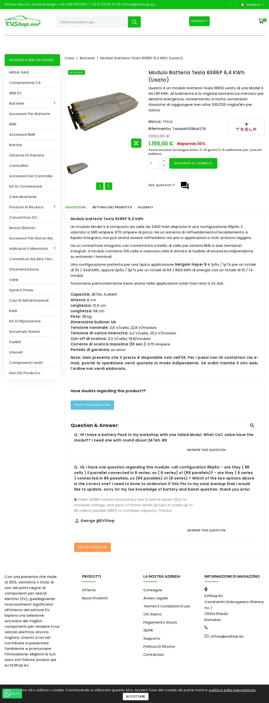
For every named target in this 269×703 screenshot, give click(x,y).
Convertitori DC (23, 217)
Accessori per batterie (29, 113)
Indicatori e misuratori (29, 248)
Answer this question (206, 452)
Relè (13, 310)
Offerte (89, 592)
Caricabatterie (22, 196)
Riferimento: (160, 128)
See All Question (92, 549)
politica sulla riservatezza (232, 690)
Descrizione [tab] (81, 208)
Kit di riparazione (25, 321)
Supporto (151, 640)
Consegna (152, 592)
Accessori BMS (22, 134)
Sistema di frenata (26, 155)
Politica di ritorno (159, 649)
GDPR (148, 632)
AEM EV (15, 93)
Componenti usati (26, 362)
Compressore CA (25, 82)
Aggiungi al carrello (193, 163)
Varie (14, 279)
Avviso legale (155, 600)
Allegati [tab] (166, 208)
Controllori (18, 165)
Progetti (198, 21)
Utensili (15, 352)
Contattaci (153, 657)
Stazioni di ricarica (27, 207)
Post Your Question (92, 407)
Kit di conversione (25, 186)
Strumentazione (24, 269)
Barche (15, 144)
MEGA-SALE (19, 72)
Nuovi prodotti (95, 600)
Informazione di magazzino (232, 579)
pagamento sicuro (160, 624)
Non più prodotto (24, 373)
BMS (13, 124)
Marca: (155, 121)
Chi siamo (152, 616)
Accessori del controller (31, 176)
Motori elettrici (22, 227)
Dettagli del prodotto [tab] (125, 208)
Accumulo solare (24, 331)
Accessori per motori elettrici (34, 238)
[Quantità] (154, 163)
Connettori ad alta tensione (34, 258)
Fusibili (15, 341)
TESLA (168, 121)
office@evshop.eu (227, 639)
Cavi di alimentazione (29, 300)
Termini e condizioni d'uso (166, 608)
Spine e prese (21, 290)
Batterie (17, 103)
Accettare (135, 696)
